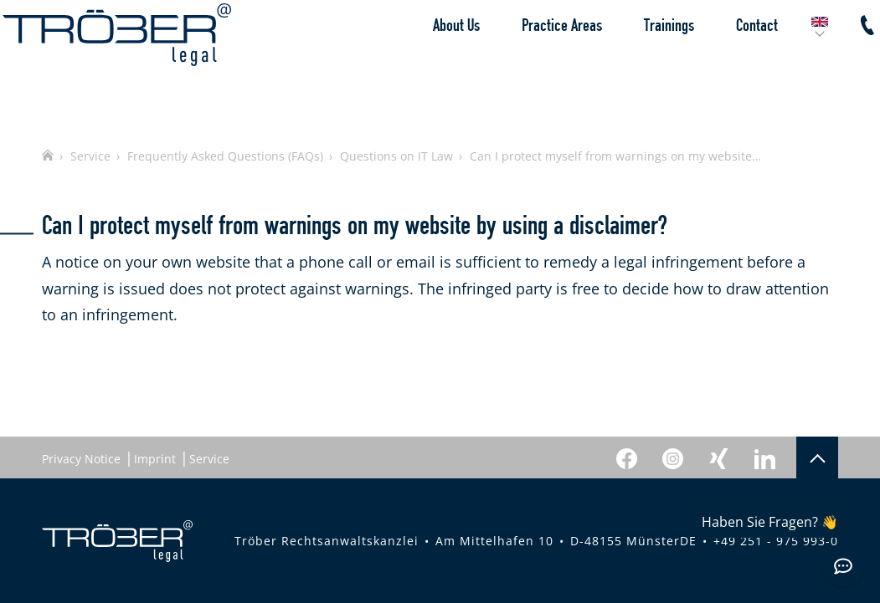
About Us (437, 63)
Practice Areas (543, 63)
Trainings (650, 63)
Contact (738, 63)
